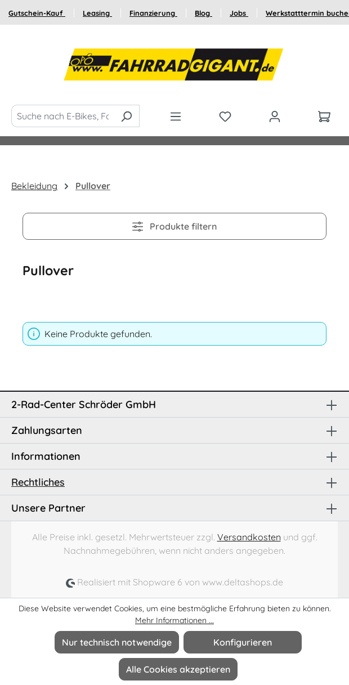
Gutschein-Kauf (36, 12)
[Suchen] (126, 116)
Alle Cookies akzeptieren (178, 669)
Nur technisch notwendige (117, 642)
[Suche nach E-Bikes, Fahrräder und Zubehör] (62, 116)
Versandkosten (249, 537)
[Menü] (175, 116)
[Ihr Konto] (274, 116)
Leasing (97, 12)
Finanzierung (153, 12)
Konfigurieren (242, 642)
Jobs (239, 12)
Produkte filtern (174, 226)
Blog (203, 12)
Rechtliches (38, 482)
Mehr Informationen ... (174, 620)
